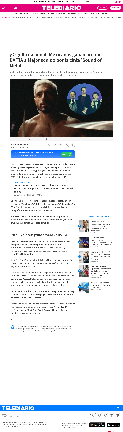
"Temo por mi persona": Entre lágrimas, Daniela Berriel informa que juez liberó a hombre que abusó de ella (43, 189)
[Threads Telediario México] (112, 415)
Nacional (59, 13)
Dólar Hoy (119, 17)
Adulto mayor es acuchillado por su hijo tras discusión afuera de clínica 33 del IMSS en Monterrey (101, 241)
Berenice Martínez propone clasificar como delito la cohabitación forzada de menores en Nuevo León (100, 226)
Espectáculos (41, 13)
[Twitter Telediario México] (100, 415)
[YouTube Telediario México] (118, 415)
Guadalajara (52, 2)
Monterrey (43, 2)
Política (91, 13)
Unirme (65, 154)
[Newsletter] (120, 2)
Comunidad (26, 13)
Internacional (75, 13)
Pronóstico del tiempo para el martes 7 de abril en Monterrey (100, 285)
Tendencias (51, 13)
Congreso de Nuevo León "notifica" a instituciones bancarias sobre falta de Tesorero (100, 255)
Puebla (67, 2)
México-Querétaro (47, 17)
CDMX (35, 2)
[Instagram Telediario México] (106, 415)
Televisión (104, 13)
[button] (49, 145)
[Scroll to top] (118, 408)
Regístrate (116, 8)
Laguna (61, 2)
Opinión (97, 13)
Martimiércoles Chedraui (107, 17)
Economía (84, 13)
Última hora (18, 13)
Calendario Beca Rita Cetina (19, 17)
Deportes (66, 13)
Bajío (80, 2)
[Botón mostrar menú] (7, 8)
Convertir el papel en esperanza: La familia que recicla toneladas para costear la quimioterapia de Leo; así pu (100, 271)
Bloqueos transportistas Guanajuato (75, 17)
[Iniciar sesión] (116, 2)
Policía (34, 13)
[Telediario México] (61, 8)
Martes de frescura (93, 17)
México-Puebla (58, 17)
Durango (86, 2)
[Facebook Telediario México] (94, 415)
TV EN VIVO (103, 8)
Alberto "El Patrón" (35, 17)
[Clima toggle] (21, 8)
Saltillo (74, 2)
